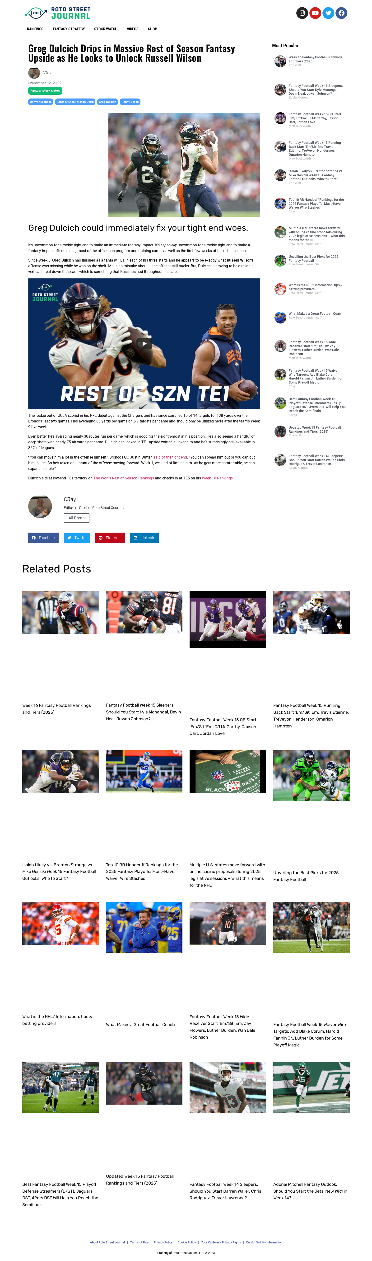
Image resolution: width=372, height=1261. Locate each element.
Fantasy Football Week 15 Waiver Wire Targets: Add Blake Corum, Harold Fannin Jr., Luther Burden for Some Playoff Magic (316, 376)
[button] (43, 538)
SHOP (152, 29)
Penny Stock (130, 101)
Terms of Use (139, 1242)
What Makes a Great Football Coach (316, 313)
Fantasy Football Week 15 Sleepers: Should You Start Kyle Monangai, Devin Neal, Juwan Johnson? (316, 90)
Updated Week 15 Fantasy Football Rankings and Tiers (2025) (315, 429)
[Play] (144, 343)
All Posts (77, 518)
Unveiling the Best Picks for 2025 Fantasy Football (313, 259)
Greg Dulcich (107, 101)
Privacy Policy (163, 1242)
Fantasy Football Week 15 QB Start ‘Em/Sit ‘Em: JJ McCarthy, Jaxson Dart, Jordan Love (315, 118)
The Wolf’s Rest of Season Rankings (123, 478)
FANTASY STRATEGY (69, 29)
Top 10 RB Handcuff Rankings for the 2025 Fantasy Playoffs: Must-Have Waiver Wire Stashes (316, 204)
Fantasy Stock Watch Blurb (75, 101)
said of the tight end (170, 457)
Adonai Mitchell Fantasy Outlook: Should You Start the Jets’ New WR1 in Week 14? (310, 1191)
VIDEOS (133, 29)
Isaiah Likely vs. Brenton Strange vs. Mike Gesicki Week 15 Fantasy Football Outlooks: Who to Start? (316, 175)
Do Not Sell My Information (264, 1242)
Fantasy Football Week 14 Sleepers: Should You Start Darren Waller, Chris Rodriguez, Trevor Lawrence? (317, 460)
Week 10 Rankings (217, 478)
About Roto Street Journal (107, 1242)
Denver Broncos (40, 101)
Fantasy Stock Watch (45, 90)
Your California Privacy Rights (221, 1242)
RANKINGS (35, 29)
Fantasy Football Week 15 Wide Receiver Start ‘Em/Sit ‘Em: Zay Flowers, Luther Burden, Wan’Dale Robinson (314, 348)
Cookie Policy (187, 1242)
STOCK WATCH (106, 29)
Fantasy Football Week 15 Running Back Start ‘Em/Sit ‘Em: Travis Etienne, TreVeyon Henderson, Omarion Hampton (315, 148)
